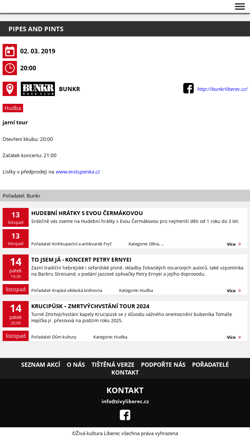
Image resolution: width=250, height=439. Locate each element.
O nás (76, 364)
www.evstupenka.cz (77, 171)
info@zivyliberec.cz (125, 401)
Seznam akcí (40, 364)
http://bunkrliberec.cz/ (222, 89)
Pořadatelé (210, 364)
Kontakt (125, 372)
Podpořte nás (163, 364)
